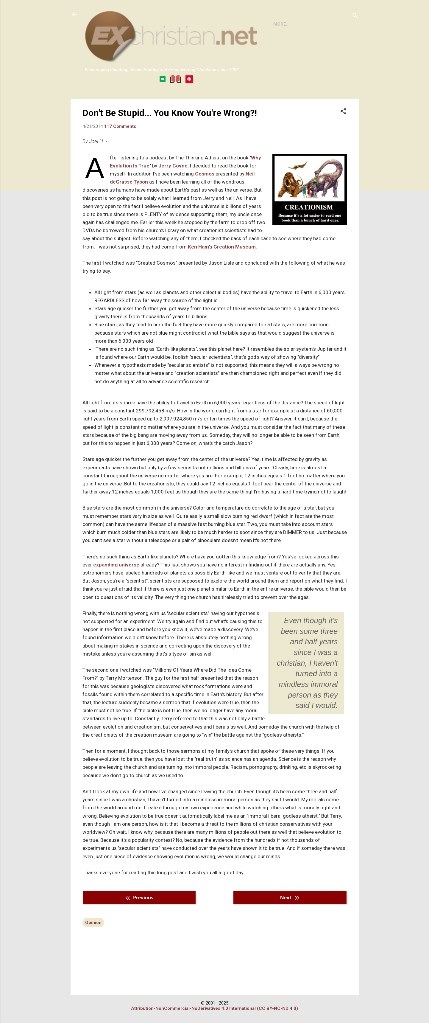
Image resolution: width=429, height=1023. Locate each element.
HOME (96, 104)
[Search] (355, 16)
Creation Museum (234, 271)
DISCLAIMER (152, 104)
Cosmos (204, 198)
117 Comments (120, 150)
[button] (343, 136)
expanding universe (116, 589)
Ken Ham (198, 271)
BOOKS (121, 104)
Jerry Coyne (173, 190)
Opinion (93, 947)
